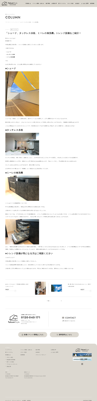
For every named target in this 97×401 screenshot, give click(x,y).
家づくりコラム (11, 22)
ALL (17, 22)
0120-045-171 (30, 317)
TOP (6, 22)
